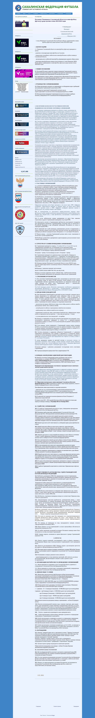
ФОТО (29, 13)
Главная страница (57, 706)
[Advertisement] (57, 692)
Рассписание (17, 163)
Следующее (38, 706)
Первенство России (19, 167)
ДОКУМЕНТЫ (52, 13)
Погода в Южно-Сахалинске (22, 83)
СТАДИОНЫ (35, 13)
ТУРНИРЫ (18, 13)
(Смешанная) (51, 593)
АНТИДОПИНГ (68, 13)
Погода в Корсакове (22, 89)
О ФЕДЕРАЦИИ (60, 13)
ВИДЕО (24, 13)
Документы (17, 159)
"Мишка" (17, 165)
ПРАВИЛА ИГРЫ (43, 13)
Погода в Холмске (22, 87)
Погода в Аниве (22, 90)
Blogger (53, 715)
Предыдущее (76, 706)
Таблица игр (17, 161)
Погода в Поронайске (21, 84)
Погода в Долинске (22, 86)
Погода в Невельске (22, 88)
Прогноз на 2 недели (24, 91)
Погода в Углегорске (22, 85)
